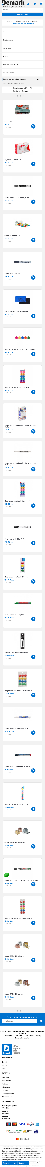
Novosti (4, 1062)
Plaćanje (5, 1084)
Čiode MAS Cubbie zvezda (14, 842)
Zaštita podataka (8, 1094)
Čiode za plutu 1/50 (12, 236)
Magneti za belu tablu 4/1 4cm (16, 577)
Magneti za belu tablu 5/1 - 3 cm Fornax (19, 349)
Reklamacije (6, 1087)
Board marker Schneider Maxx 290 (17, 767)
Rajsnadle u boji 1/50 (12, 160)
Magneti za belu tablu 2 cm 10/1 (16, 387)
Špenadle (8, 122)
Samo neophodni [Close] (9, 1163)
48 (28, 88)
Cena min (26, 91)
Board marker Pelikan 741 (14, 539)
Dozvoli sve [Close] (23, 1163)
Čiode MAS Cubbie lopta (14, 956)
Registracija (6, 1077)
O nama (4, 1065)
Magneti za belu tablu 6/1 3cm (16, 804)
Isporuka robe (6, 1081)
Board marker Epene (12, 274)
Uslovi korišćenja (7, 1097)
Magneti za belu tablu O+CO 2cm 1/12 (18, 691)
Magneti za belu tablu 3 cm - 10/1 (17, 501)
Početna (9, 21)
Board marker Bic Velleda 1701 (16, 729)
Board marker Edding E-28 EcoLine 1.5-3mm (21, 880)
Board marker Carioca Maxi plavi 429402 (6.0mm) (20, 426)
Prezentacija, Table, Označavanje (27, 21)
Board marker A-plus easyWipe (16, 198)
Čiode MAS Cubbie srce (13, 994)
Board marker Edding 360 (14, 615)
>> (30, 96)
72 (31, 88)
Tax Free (5, 1090)
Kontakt (4, 1068)
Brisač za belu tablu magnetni (16, 311)
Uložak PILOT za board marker (16, 653)
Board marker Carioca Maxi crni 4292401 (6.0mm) (20, 464)
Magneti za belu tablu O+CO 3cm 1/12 (18, 918)
